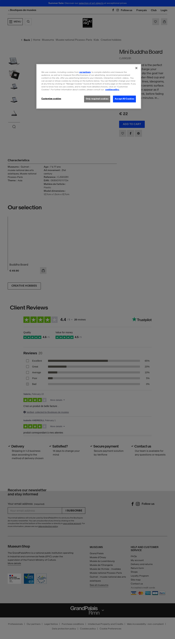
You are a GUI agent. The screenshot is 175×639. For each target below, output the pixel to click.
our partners (85, 72)
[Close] (136, 68)
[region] (88, 86)
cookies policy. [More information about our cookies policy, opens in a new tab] (112, 90)
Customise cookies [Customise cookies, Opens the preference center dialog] (51, 99)
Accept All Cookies (124, 99)
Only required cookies (97, 99)
